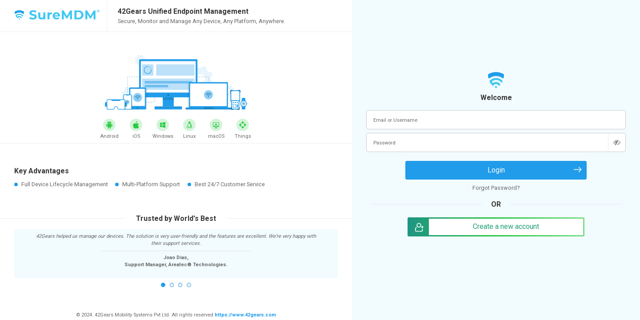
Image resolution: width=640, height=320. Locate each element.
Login (496, 170)
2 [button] (172, 285)
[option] (176, 250)
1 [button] (163, 285)
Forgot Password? (496, 187)
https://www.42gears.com (244, 315)
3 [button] (180, 285)
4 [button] (189, 285)
